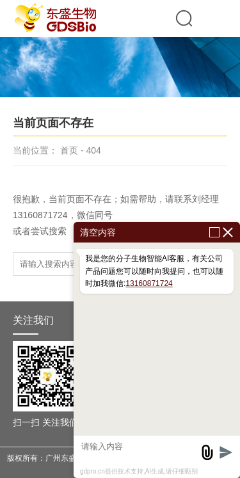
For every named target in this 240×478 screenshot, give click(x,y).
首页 (69, 150)
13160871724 (148, 283)
